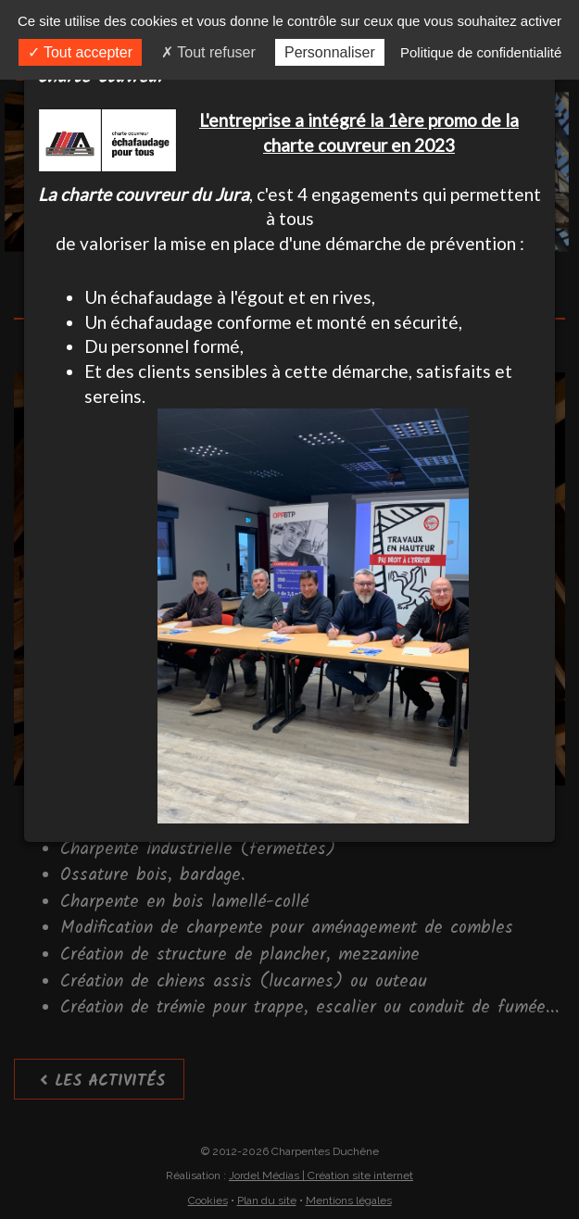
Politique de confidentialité (480, 52)
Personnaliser (329, 52)
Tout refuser (208, 52)
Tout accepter (80, 52)
